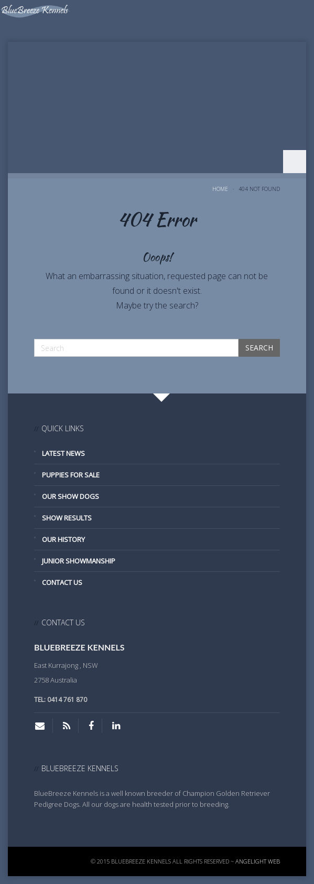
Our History (63, 539)
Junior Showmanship (78, 561)
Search (259, 348)
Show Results (67, 518)
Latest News (63, 453)
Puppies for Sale (71, 475)
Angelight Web (257, 861)
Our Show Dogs (70, 496)
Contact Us (62, 582)
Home (220, 189)
